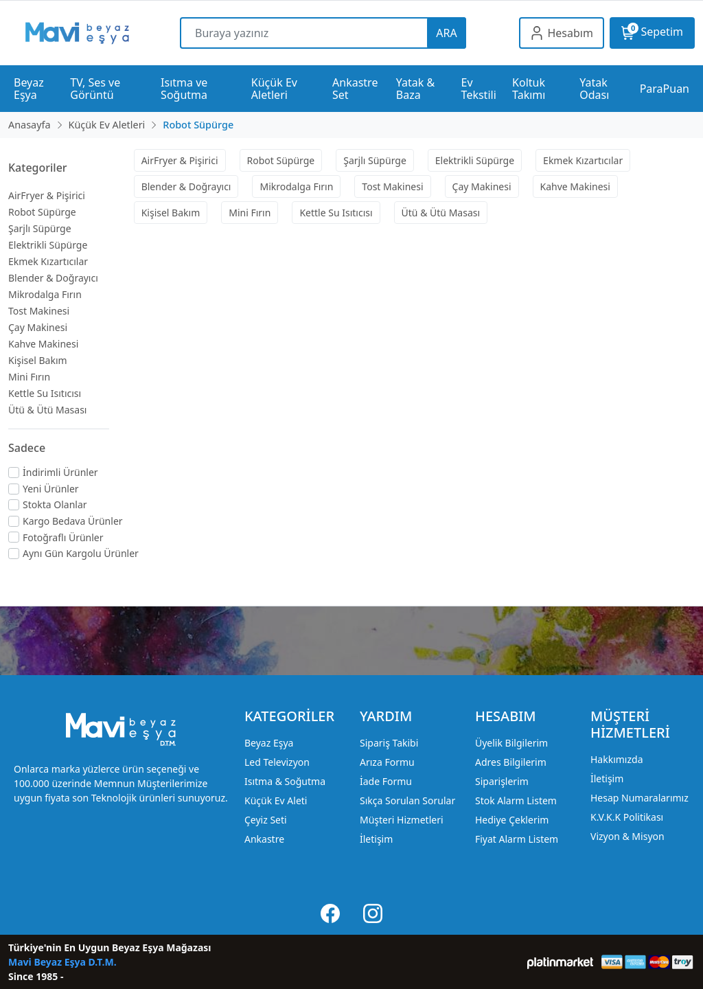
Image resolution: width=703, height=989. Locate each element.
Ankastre (264, 838)
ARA (446, 33)
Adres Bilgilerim (510, 762)
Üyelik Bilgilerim (511, 742)
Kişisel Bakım (37, 360)
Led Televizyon (277, 762)
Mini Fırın (29, 376)
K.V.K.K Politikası (626, 816)
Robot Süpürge (42, 211)
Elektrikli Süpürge (47, 244)
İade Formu (386, 781)
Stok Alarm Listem (516, 800)
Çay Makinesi (37, 327)
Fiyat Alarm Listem (516, 838)
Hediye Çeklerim (512, 819)
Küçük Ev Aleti (275, 800)
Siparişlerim (502, 781)
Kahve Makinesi (43, 343)
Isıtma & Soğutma (284, 781)
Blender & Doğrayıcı (53, 277)
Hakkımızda (616, 759)
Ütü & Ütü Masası (47, 409)
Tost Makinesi (38, 310)
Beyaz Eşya (268, 742)
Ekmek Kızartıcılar (48, 261)
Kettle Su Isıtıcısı (44, 393)
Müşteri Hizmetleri (401, 819)
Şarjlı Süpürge (39, 228)
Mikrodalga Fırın (45, 294)
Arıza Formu (387, 762)
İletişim (376, 838)
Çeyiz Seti (265, 819)
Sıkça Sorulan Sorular (407, 800)
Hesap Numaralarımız (639, 797)
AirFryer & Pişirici (46, 195)
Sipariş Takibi (389, 742)
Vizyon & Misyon (627, 836)
